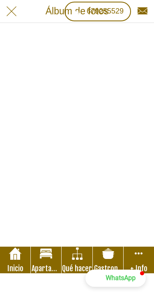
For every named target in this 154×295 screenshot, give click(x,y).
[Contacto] (142, 11)
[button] (115, 278)
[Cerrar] (11, 11)
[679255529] (97, 11)
